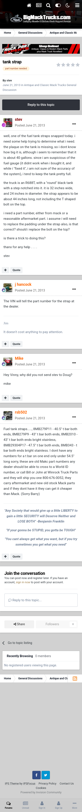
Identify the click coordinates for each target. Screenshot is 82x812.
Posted (30, 125)
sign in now (23, 582)
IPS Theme (12, 783)
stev (9, 80)
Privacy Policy (47, 783)
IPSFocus (29, 783)
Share (19, 624)
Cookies (41, 788)
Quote (16, 270)
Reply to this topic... (25, 600)
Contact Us (67, 783)
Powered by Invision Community (41, 792)
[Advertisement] (41, 728)
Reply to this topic (41, 105)
